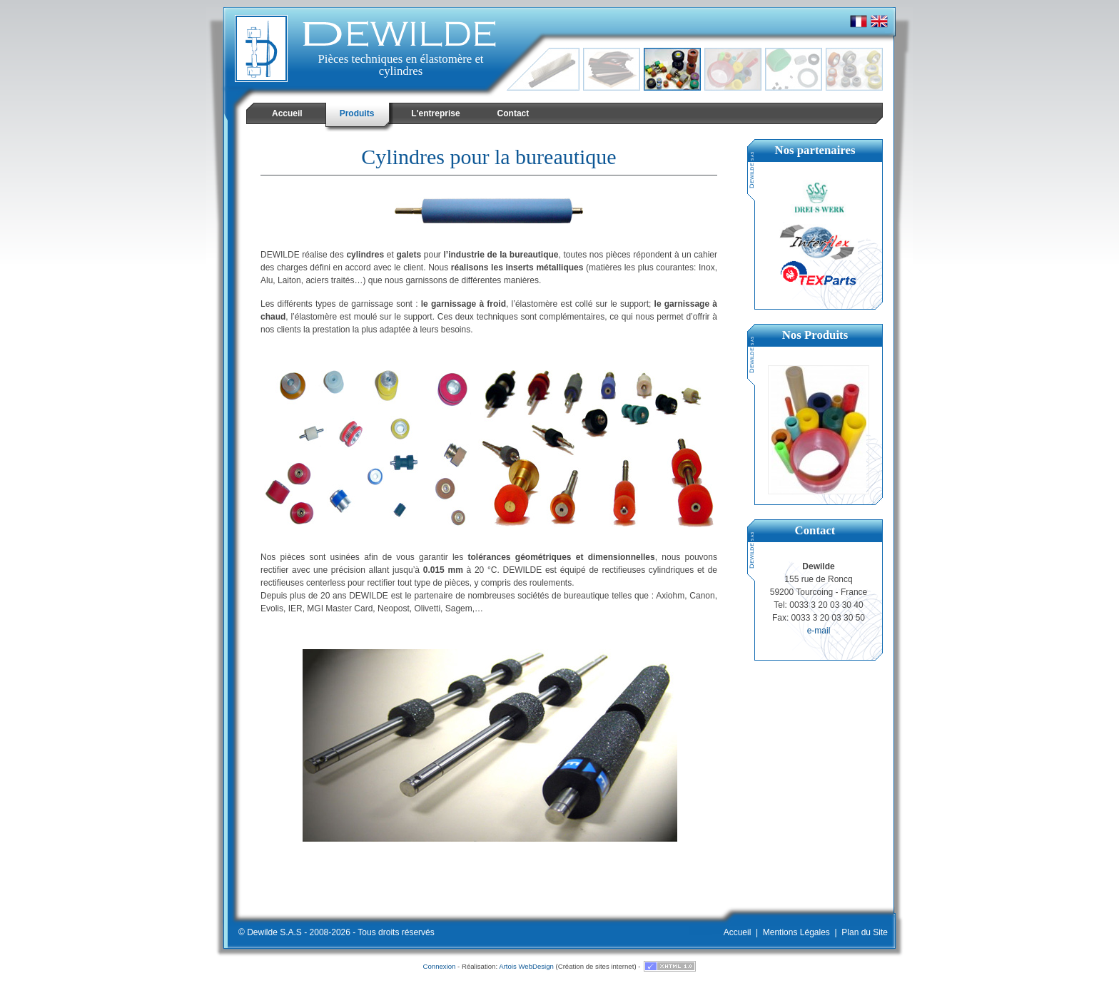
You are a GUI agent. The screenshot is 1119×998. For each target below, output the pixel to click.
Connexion (439, 966)
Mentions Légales (796, 932)
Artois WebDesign (526, 966)
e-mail (819, 631)
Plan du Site (864, 932)
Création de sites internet (596, 966)
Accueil (737, 932)
